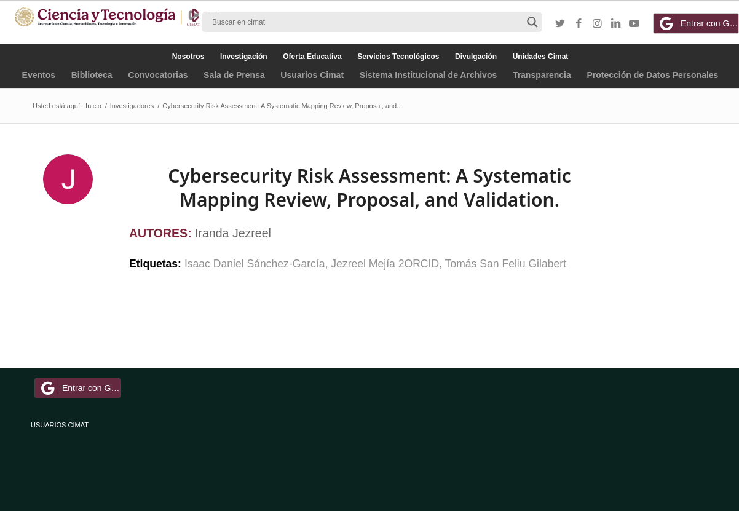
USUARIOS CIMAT (60, 425)
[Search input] (366, 22)
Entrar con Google (698, 23)
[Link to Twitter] (560, 24)
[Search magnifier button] (532, 22)
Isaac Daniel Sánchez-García (254, 264)
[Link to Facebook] (578, 24)
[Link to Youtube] (634, 24)
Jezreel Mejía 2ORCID (385, 264)
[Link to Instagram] (597, 24)
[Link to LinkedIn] (615, 24)
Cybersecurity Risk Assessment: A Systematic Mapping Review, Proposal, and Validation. (369, 187)
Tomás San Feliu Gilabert (505, 264)
